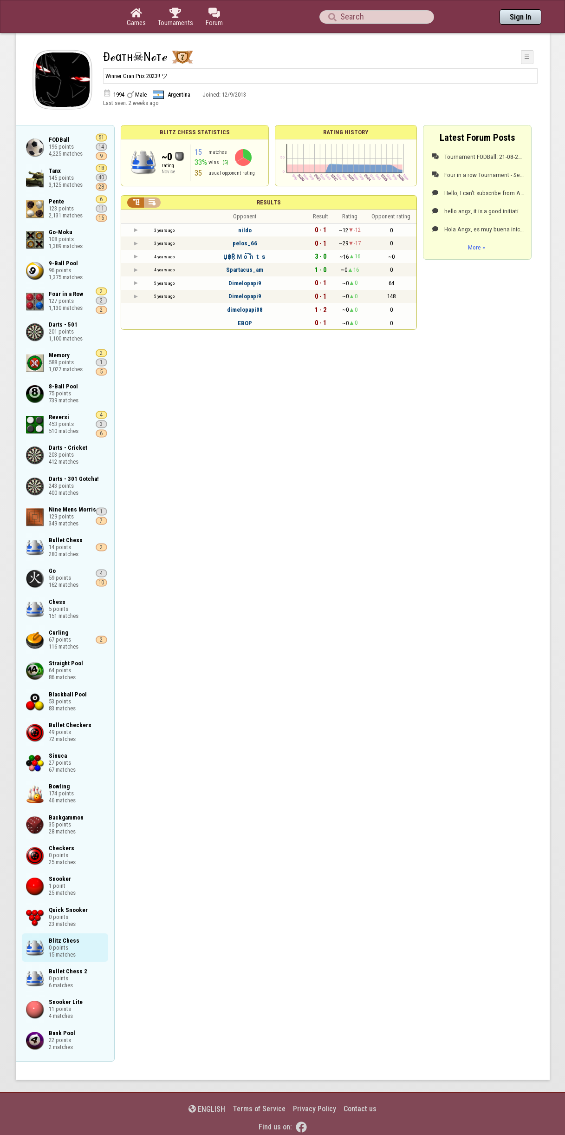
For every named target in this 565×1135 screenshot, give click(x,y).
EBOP (245, 323)
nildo (245, 230)
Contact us (360, 1108)
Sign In (520, 17)
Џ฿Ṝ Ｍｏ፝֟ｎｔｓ (244, 256)
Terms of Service (259, 1108)
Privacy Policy (314, 1108)
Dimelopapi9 (244, 283)
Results (269, 202)
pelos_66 (245, 243)
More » (476, 247)
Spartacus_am (244, 269)
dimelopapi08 (245, 309)
